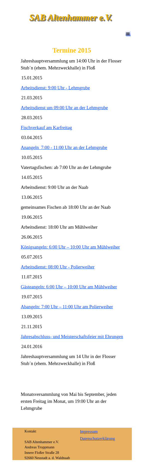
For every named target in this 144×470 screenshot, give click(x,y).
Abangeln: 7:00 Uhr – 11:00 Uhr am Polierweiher (67, 306)
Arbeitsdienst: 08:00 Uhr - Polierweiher (58, 266)
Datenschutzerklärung (97, 438)
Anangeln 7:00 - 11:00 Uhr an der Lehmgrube (64, 147)
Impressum (89, 431)
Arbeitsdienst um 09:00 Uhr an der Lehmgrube (64, 107)
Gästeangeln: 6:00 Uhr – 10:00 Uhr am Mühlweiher (69, 286)
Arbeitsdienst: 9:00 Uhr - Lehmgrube (55, 87)
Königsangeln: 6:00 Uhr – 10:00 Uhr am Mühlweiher (70, 247)
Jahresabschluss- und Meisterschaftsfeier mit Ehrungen (72, 336)
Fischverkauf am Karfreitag (46, 127)
